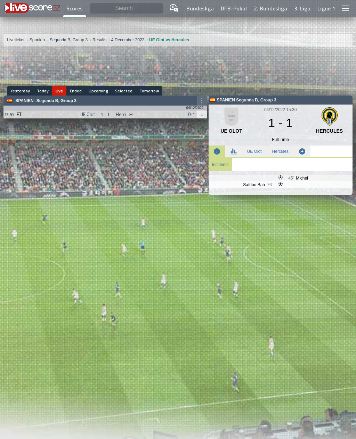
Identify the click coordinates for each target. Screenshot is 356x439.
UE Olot (254, 151)
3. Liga (302, 8)
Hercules (280, 151)
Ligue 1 (326, 8)
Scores (74, 8)
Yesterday (20, 91)
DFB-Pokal (234, 8)
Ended (76, 91)
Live (59, 91)
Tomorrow (149, 91)
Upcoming (98, 91)
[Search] (126, 8)
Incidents (220, 164)
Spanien (24, 100)
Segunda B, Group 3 (56, 100)
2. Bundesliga (270, 8)
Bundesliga (200, 8)
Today (43, 91)
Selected (123, 91)
